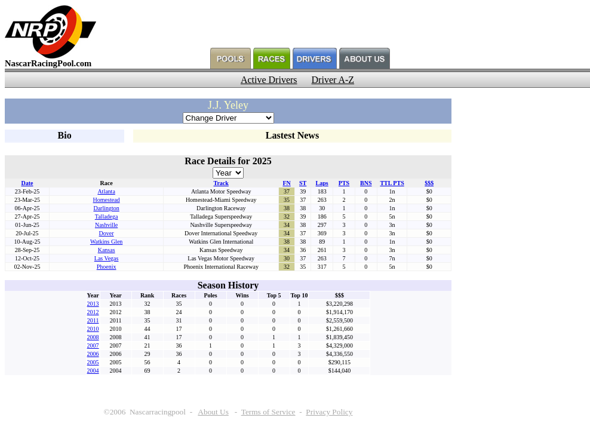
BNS (365, 183)
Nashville (106, 225)
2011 (93, 320)
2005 (93, 362)
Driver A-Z (333, 80)
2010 (93, 328)
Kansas (106, 250)
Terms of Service (268, 411)
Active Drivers (269, 80)
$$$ (429, 183)
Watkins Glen (106, 241)
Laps (322, 183)
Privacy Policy (329, 411)
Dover (106, 233)
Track (220, 183)
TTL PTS (392, 183)
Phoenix (106, 266)
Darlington (106, 208)
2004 (93, 370)
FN (286, 183)
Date (27, 183)
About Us (213, 411)
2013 (93, 303)
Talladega (106, 216)
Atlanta (106, 191)
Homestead (106, 199)
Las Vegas (106, 258)
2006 (93, 354)
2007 (93, 345)
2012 (93, 312)
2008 (93, 337)
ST (302, 183)
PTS (344, 183)
